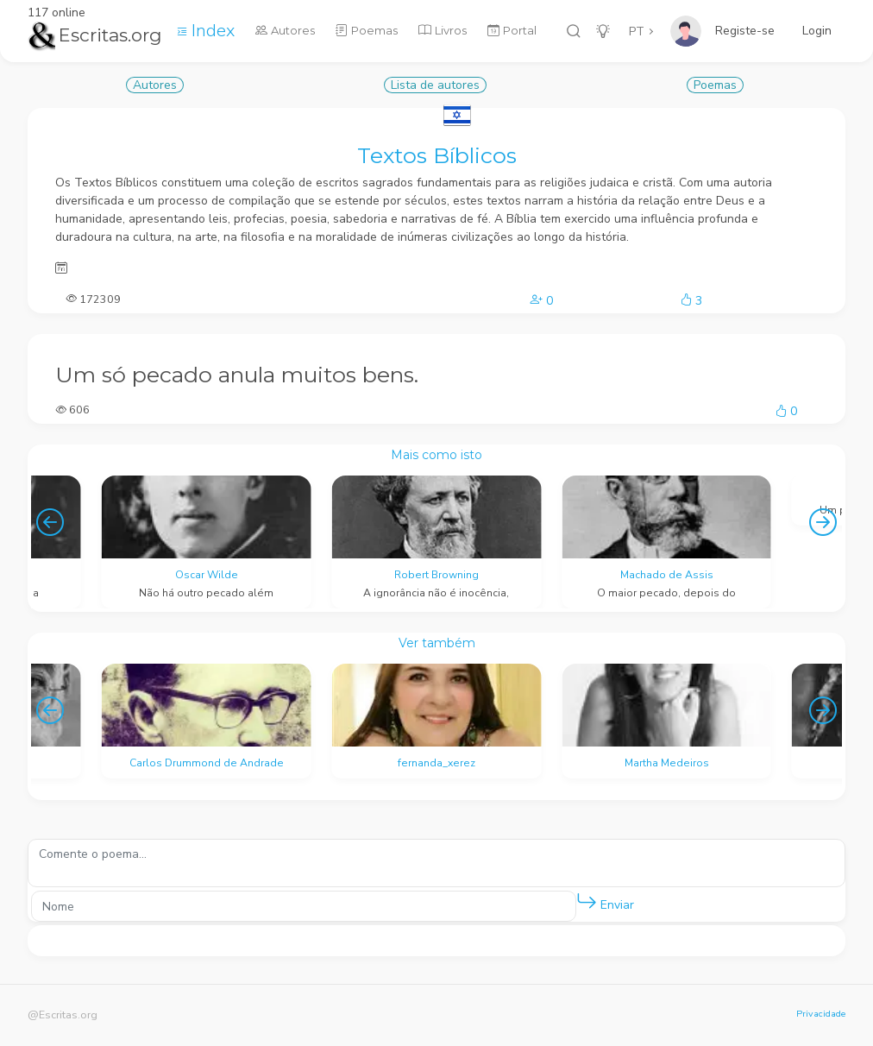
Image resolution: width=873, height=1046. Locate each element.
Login (817, 30)
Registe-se (745, 30)
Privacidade (820, 1013)
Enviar (605, 901)
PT (636, 31)
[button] (586, 902)
